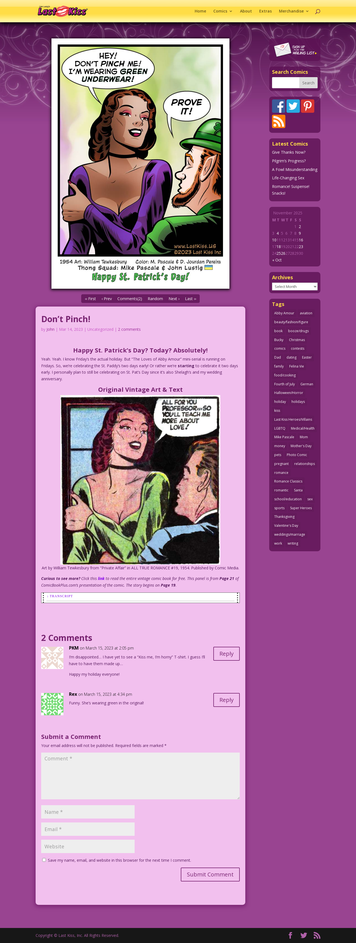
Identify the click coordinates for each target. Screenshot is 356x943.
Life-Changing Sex (288, 177)
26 (283, 253)
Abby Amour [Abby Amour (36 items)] (284, 313)
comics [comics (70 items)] (279, 348)
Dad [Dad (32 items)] (277, 357)
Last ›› (190, 298)
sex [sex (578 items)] (310, 499)
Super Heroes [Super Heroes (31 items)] (301, 508)
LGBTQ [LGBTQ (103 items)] (279, 428)
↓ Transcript (60, 596)
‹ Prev (107, 298)
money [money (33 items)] (279, 446)
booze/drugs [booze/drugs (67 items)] (298, 331)
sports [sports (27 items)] (279, 508)
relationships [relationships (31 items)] (304, 463)
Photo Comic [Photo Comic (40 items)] (297, 454)
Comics (220, 11)
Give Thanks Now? (288, 152)
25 (278, 253)
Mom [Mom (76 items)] (304, 437)
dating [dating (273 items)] (291, 357)
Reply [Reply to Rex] (226, 700)
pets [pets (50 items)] (277, 454)
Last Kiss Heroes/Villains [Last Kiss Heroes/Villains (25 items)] (293, 419)
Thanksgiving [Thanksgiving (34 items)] (284, 516)
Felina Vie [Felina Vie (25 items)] (296, 366)
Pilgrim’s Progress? (289, 160)
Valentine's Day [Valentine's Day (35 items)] (286, 525)
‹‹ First (90, 298)
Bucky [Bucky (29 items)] (278, 339)
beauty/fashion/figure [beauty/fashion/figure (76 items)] (291, 322)
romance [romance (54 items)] (281, 472)
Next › (174, 298)
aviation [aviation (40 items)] (306, 313)
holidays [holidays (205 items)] (298, 401)
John (50, 329)
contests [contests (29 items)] (297, 348)
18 (278, 246)
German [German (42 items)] (306, 384)
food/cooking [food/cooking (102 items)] (285, 375)
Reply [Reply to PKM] (226, 653)
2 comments (129, 329)
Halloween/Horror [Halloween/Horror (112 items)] (288, 392)
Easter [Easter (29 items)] (307, 357)
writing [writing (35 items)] (293, 543)
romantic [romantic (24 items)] (281, 490)
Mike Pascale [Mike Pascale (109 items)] (284, 437)
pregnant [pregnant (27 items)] (281, 463)
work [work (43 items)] (278, 543)
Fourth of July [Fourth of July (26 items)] (284, 384)
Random (155, 298)
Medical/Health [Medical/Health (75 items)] (303, 428)
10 (274, 240)
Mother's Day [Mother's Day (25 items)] (301, 446)
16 (301, 240)
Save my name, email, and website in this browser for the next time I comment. (119, 860)
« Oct (277, 260)
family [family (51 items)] (279, 366)
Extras (265, 11)
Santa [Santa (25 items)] (298, 490)
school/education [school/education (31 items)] (288, 499)
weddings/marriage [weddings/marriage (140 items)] (289, 534)
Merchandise (291, 11)
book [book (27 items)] (278, 331)
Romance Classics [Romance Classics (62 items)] (288, 481)
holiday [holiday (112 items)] (280, 401)
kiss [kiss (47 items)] (277, 410)
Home (200, 11)
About (246, 11)
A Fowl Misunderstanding (294, 169)
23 (301, 246)
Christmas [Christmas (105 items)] (297, 339)
